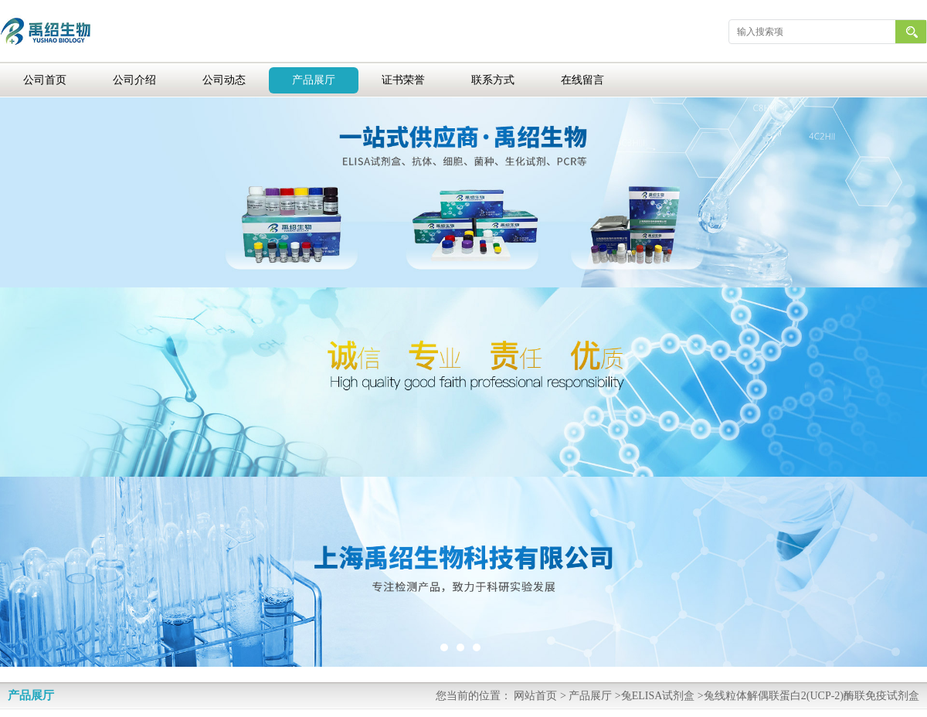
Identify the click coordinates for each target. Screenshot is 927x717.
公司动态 (224, 80)
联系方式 (492, 80)
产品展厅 (313, 80)
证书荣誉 (403, 80)
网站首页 (535, 696)
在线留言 (582, 80)
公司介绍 (134, 80)
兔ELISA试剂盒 (658, 696)
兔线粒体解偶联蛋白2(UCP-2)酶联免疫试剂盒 (811, 696)
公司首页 (44, 80)
